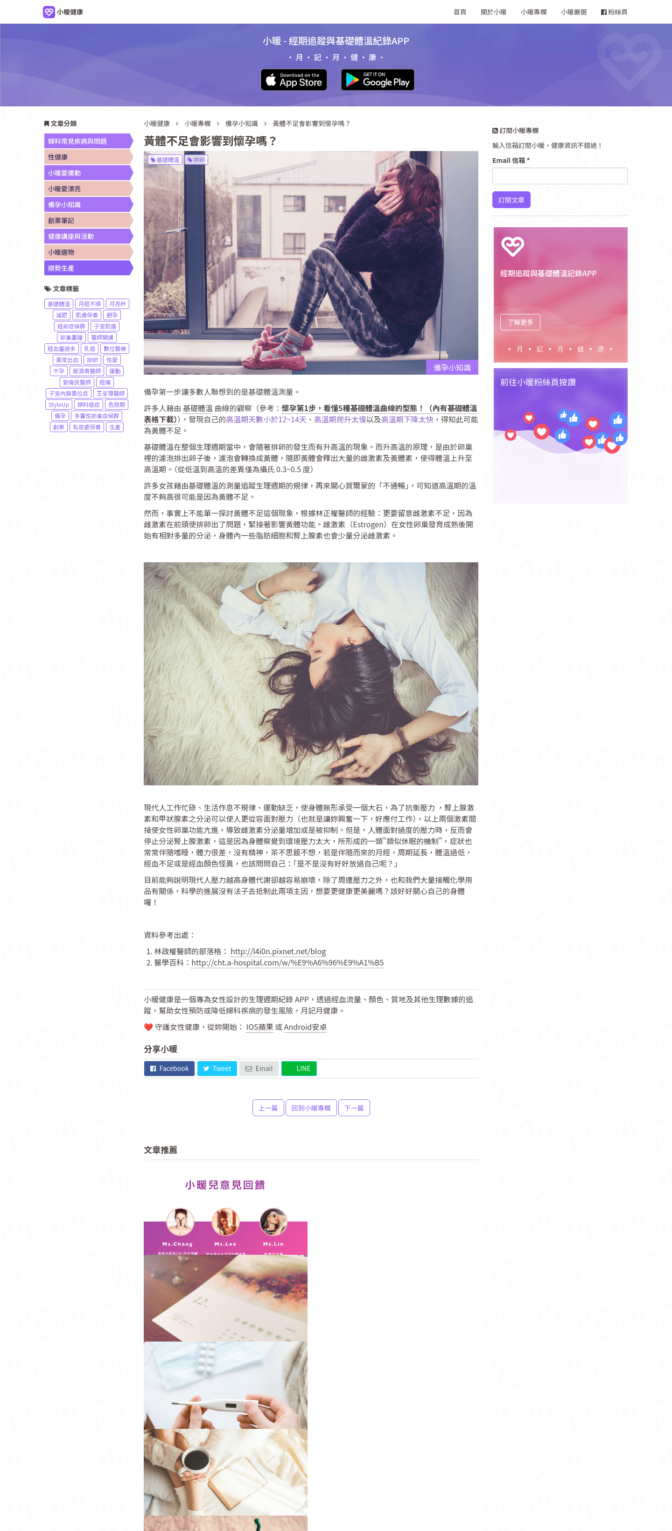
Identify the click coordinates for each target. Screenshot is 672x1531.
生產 (114, 427)
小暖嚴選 (574, 11)
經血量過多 (62, 348)
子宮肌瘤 (105, 326)
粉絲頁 (614, 11)
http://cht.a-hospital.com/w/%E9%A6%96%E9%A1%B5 (287, 962)
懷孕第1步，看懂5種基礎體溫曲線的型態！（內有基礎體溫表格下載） (310, 413)
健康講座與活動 (71, 236)
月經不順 (89, 304)
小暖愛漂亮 (64, 188)
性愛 (112, 360)
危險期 (116, 404)
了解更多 (520, 322)
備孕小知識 (242, 123)
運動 (114, 371)
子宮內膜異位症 (68, 393)
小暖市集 (433, 1465)
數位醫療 (115, 348)
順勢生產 (61, 268)
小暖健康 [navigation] (239, 1465)
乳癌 (89, 348)
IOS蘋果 (259, 1026)
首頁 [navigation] (460, 11)
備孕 (60, 415)
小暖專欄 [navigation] (534, 11)
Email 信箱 (511, 160)
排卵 (196, 159)
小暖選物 (61, 252)
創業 (58, 427)
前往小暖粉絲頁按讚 (538, 382)
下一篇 (354, 1107)
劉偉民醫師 (77, 382)
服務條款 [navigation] (356, 1465)
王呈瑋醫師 (111, 393)
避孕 (112, 315)
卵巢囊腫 (71, 337)
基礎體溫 (165, 159)
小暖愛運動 (64, 172)
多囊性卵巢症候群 (96, 415)
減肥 (61, 315)
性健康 (58, 156)
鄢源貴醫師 (87, 371)
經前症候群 (71, 326)
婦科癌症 (88, 404)
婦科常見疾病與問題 (77, 141)
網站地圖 (394, 1465)
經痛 (105, 382)
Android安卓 (305, 1026)
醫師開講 (102, 337)
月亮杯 (117, 304)
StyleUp (59, 404)
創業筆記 (61, 220)
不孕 (58, 371)
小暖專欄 (198, 123)
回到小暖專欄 (311, 1107)
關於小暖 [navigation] (494, 11)
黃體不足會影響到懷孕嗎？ (312, 123)
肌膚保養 (87, 315)
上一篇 (268, 1107)
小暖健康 (157, 123)
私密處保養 (87, 427)
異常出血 (67, 360)
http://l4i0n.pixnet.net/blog (278, 951)
